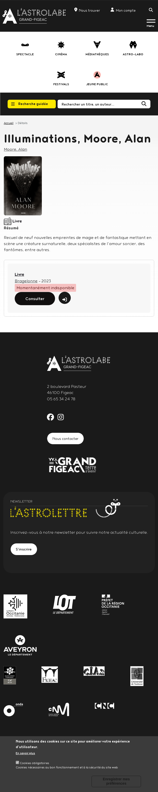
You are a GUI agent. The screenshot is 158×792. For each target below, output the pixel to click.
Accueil (8, 123)
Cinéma (61, 54)
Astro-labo (133, 54)
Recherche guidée (29, 103)
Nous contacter (65, 438)
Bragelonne (26, 280)
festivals (61, 84)
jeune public (97, 84)
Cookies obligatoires (34, 763)
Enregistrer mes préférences (116, 781)
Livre (19, 274)
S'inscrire (24, 549)
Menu (150, 26)
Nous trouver (87, 10)
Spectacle (25, 54)
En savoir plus (25, 753)
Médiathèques (97, 54)
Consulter (34, 298)
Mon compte (123, 10)
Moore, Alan (15, 149)
